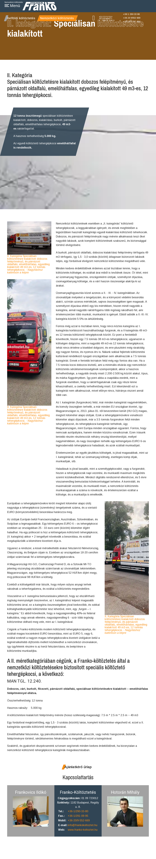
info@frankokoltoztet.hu (83, 835)
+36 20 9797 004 (131, 21)
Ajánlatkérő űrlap (78, 776)
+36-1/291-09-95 (78, 825)
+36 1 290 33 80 (131, 14)
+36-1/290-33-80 (78, 821)
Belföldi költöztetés (21, 18)
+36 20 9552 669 (131, 18)
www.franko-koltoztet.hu (83, 839)
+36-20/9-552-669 (79, 830)
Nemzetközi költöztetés (57, 18)
